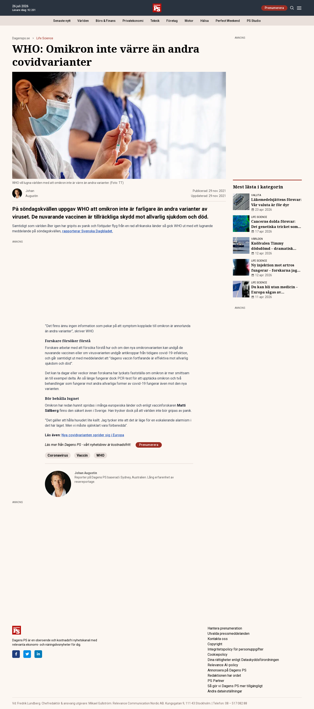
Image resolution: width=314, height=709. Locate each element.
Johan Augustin (86, 473)
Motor (189, 20)
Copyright (215, 644)
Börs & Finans (106, 20)
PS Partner (216, 681)
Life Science (44, 38)
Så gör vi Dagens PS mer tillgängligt (235, 686)
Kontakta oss (218, 639)
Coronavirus (58, 455)
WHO (100, 455)
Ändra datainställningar (225, 691)
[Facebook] (16, 654)
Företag (172, 20)
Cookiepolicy (217, 654)
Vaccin (82, 455)
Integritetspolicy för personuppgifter (235, 649)
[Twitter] (27, 654)
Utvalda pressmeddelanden (228, 633)
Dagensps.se (21, 38)
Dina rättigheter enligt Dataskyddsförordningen (243, 660)
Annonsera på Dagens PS (227, 670)
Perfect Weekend (228, 20)
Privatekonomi (133, 20)
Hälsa (204, 20)
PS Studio (254, 20)
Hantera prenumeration (225, 628)
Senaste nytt (61, 20)
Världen (83, 20)
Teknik (154, 20)
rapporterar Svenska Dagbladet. (87, 231)
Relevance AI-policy (223, 665)
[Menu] (299, 8)
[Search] (292, 8)
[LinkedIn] (38, 654)
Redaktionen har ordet (224, 675)
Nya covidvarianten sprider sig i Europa (92, 435)
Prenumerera (274, 8)
